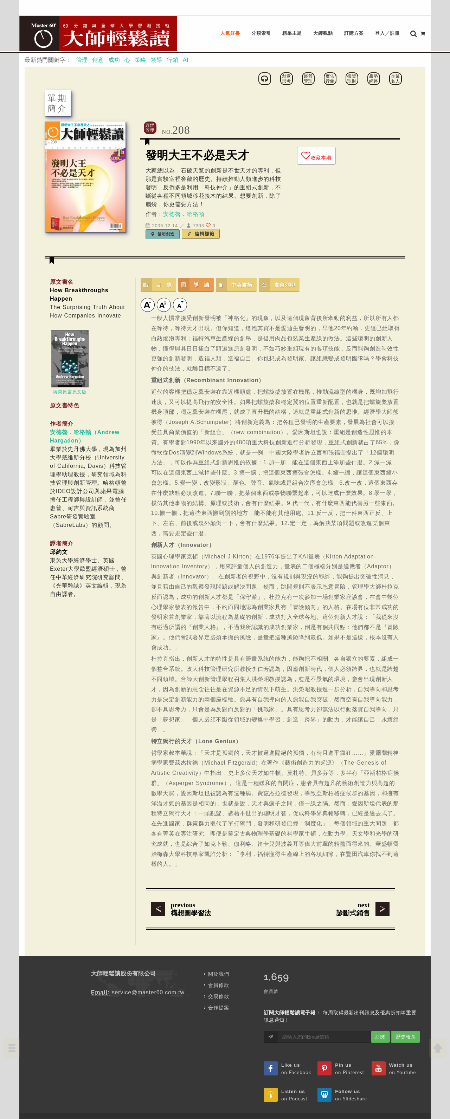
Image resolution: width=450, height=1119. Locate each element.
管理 (82, 37)
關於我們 (218, 951)
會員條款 (218, 962)
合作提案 (218, 984)
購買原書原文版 (70, 368)
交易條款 (218, 973)
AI (186, 37)
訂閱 (380, 1013)
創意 (98, 37)
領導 (156, 37)
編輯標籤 (200, 210)
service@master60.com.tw (148, 969)
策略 (141, 37)
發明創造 (163, 211)
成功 (114, 37)
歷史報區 (406, 1013)
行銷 (173, 37)
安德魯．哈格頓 (184, 191)
